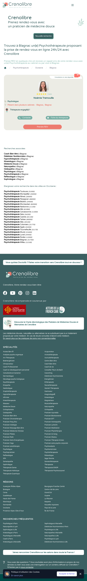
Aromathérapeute (51, 355)
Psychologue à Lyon (52, 539)
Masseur (6, 403)
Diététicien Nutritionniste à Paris (56, 526)
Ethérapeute (49, 382)
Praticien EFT (49, 419)
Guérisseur (48, 391)
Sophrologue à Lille (10, 530)
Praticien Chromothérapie (12, 419)
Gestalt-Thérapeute (52, 388)
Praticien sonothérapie (11, 446)
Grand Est (48, 492)
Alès (17, 222)
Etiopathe (6, 385)
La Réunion (49, 498)
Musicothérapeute (51, 403)
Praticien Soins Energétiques (13, 440)
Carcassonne (21, 212)
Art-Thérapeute (8, 358)
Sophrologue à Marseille (53, 523)
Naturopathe (49, 406)
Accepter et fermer (67, 574)
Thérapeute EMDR (51, 467)
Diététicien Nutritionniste (54, 376)
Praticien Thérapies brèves (54, 440)
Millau (18, 242)
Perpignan (19, 199)
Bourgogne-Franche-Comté (55, 486)
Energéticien (49, 379)
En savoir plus (17, 576)
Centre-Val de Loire (52, 489)
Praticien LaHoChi (51, 425)
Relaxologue (49, 455)
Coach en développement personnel (16, 370)
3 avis (50, 94)
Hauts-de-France (9, 498)
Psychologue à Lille (51, 530)
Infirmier (6, 397)
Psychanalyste (50, 446)
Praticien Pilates (9, 434)
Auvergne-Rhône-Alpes (11, 486)
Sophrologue (7, 464)
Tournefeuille (21, 230)
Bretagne (6, 489)
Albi (17, 209)
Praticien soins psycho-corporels (56, 443)
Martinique (7, 502)
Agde (17, 227)
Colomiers (19, 224)
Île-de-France (49, 511)
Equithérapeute (9, 382)
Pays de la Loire (50, 508)
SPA (4, 458)
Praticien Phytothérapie (53, 431)
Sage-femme (49, 458)
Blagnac (53, 68)
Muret (18, 232)
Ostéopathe (7, 413)
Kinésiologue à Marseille (12, 542)
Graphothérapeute (10, 391)
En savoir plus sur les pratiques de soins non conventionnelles (29, 338)
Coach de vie (49, 367)
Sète (17, 214)
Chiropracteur (8, 364)
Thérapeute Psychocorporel (55, 471)
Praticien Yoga (8, 443)
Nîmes (18, 196)
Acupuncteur (49, 351)
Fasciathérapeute (51, 385)
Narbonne (19, 207)
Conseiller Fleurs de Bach (54, 370)
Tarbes (18, 219)
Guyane (47, 495)
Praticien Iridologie (10, 425)
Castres (18, 217)
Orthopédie (49, 409)
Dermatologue (8, 376)
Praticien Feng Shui (10, 422)
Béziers (18, 202)
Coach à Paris (8, 539)
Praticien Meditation (52, 428)
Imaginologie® (50, 394)
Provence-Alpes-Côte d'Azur (13, 511)
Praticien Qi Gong (51, 434)
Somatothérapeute (51, 461)
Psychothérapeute (21, 68)
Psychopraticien (9, 452)
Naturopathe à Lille (52, 536)
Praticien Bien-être (10, 416)
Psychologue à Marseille (12, 536)
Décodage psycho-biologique (13, 379)
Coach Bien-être (50, 364)
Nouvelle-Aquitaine (52, 505)
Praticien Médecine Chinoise (13, 431)
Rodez (18, 237)
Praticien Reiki (8, 437)
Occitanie (39, 68)
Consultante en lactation (12, 373)
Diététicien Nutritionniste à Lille (56, 542)
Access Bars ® (8, 351)
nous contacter (27, 567)
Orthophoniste (8, 409)
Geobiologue (7, 388)
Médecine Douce (9, 406)
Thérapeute (49, 464)
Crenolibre (8, 285)
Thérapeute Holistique (11, 471)
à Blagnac (15, 154)
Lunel (17, 235)
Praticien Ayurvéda (51, 413)
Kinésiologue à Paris (10, 533)
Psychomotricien (50, 449)
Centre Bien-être (51, 361)
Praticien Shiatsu (51, 437)
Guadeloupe (7, 495)
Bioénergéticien (8, 361)
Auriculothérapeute (52, 358)
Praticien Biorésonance (53, 416)
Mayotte (48, 502)
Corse (5, 492)
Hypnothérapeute (9, 394)
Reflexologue (8, 455)
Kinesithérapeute (9, 400)
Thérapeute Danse (9, 467)
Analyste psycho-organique (13, 355)
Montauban (20, 204)
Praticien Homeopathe (53, 422)
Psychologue (7, 449)
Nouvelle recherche (43, 36)
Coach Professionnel (10, 367)
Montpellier (20, 194)
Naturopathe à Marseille (53, 533)
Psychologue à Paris (10, 523)
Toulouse (19, 191)
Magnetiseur (49, 400)
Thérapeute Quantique (11, 474)
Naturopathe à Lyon (10, 526)
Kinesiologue (49, 397)
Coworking (48, 373)
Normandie (7, 505)
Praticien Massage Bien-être (13, 428)
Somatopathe (8, 461)
